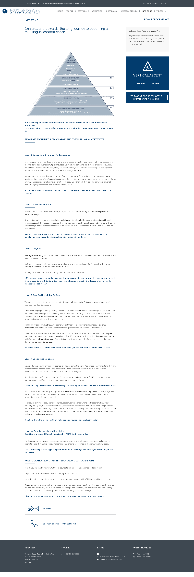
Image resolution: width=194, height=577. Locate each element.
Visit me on (143, 554)
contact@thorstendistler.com (111, 559)
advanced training (76, 408)
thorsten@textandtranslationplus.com (111, 557)
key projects (53, 408)
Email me (47, 508)
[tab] (40, 549)
